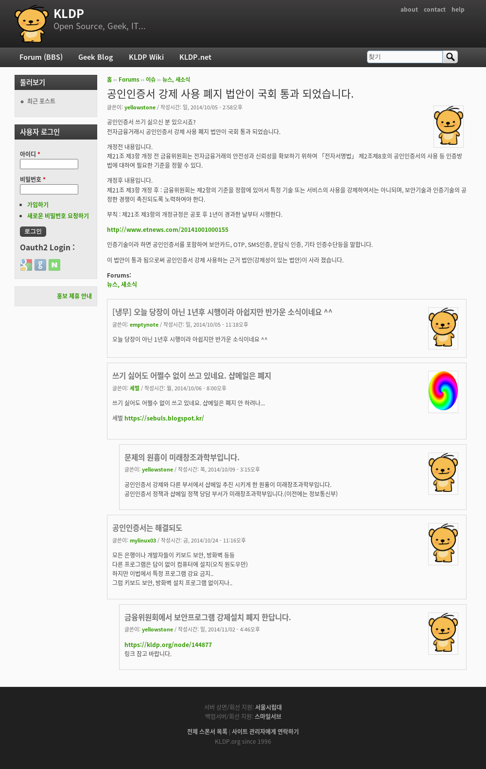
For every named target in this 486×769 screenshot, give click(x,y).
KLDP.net (195, 57)
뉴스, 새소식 (176, 79)
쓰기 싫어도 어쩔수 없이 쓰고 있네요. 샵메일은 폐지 (191, 375)
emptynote (144, 324)
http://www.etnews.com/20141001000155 (167, 229)
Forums (129, 79)
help (458, 9)
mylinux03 (143, 540)
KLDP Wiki (146, 57)
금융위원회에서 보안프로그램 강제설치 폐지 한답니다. (207, 617)
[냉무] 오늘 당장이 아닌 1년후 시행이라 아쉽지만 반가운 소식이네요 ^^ (222, 311)
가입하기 (38, 204)
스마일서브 (268, 716)
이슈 (151, 79)
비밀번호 (33, 179)
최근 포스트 (41, 101)
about (409, 9)
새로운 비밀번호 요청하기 (58, 215)
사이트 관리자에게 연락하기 (265, 731)
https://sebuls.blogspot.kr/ (164, 418)
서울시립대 (268, 707)
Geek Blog (95, 57)
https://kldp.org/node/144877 (168, 644)
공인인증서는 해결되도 (147, 527)
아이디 (30, 154)
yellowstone (140, 107)
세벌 (134, 388)
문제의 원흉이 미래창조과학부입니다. (182, 457)
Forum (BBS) (41, 57)
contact (435, 9)
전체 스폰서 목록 (207, 731)
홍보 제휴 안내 (74, 296)
